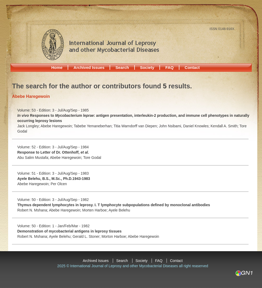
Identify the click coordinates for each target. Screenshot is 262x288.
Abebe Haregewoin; (57, 126)
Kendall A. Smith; (225, 126)
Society (147, 67)
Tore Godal (92, 157)
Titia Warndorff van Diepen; (136, 126)
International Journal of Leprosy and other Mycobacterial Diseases (100, 44)
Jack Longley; (29, 126)
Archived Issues (88, 67)
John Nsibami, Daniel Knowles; (185, 126)
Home (57, 67)
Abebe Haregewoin (143, 236)
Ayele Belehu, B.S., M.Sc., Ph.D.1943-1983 (53, 178)
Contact (192, 67)
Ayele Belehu (119, 210)
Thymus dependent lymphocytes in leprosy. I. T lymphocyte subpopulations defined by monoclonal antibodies (113, 205)
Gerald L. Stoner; (87, 236)
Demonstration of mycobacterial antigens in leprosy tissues (69, 231)
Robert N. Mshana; (33, 210)
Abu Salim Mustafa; (33, 157)
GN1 (243, 273)
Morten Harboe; (95, 210)
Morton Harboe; (114, 236)
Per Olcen (59, 184)
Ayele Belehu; (61, 236)
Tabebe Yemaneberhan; (94, 126)
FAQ (169, 67)
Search (122, 67)
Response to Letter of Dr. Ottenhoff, (53, 152)
